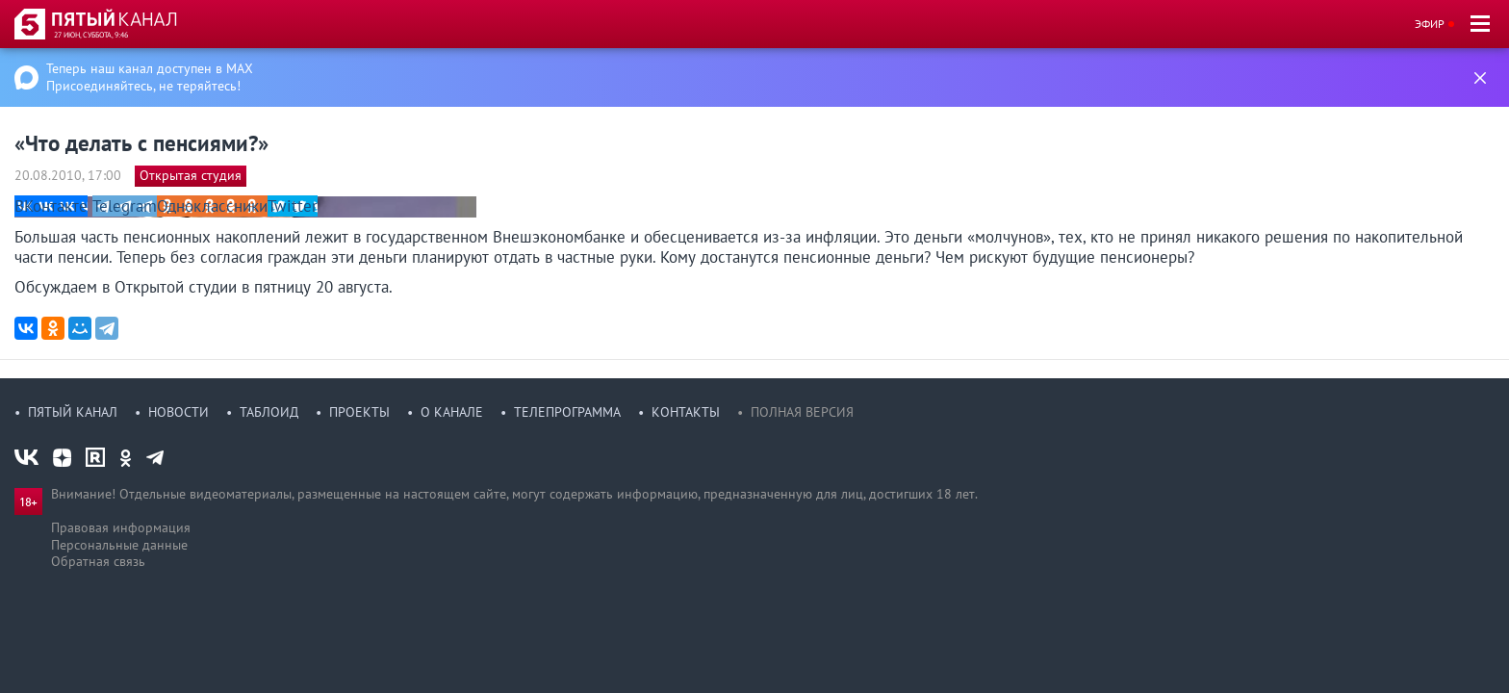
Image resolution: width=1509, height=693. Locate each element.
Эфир (1430, 23)
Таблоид (269, 412)
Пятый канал (72, 412)
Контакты (686, 412)
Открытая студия (191, 175)
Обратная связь (98, 561)
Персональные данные (119, 544)
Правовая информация (121, 527)
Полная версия (802, 412)
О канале (452, 412)
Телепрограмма (567, 412)
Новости (178, 412)
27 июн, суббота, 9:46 (91, 34)
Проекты (359, 412)
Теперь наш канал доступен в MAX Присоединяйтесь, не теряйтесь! (149, 77)
